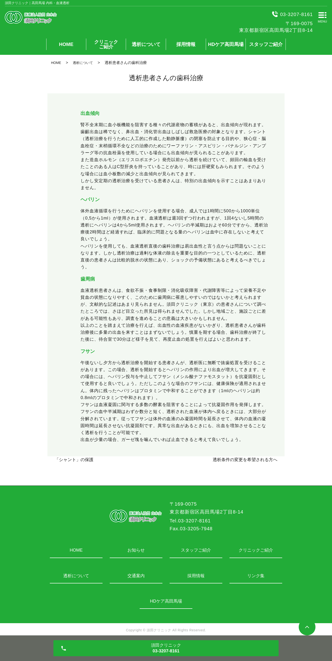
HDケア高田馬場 (226, 44)
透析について (146, 44)
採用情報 (185, 44)
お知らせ (136, 550)
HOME (66, 44)
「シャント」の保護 (74, 459)
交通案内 (136, 575)
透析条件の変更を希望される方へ (245, 459)
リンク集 (255, 575)
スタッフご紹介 (266, 44)
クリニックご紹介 (106, 44)
